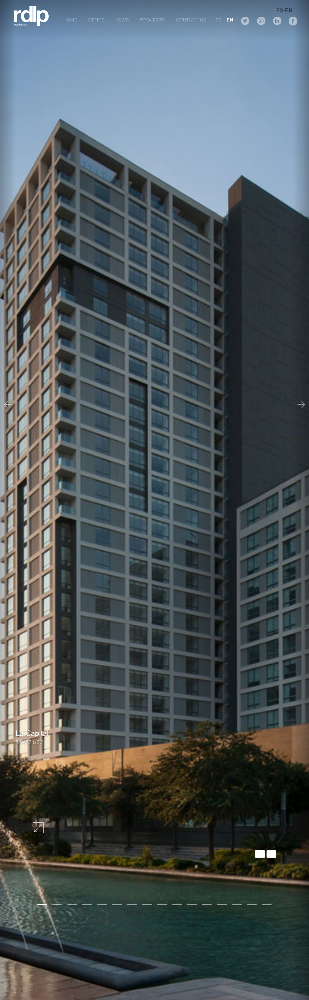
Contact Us (191, 20)
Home (70, 20)
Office (96, 20)
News (122, 20)
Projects (152, 20)
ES (219, 20)
